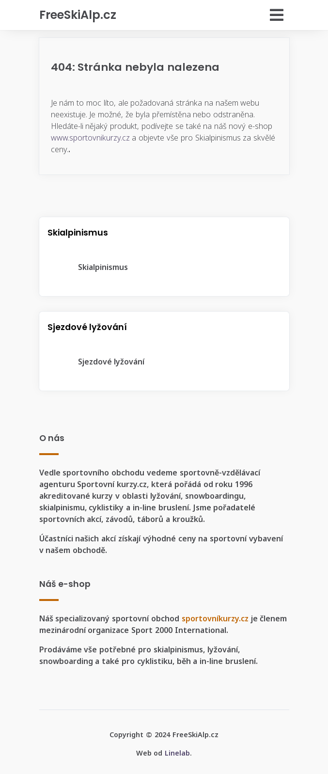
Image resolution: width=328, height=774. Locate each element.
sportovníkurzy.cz (215, 618)
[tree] (164, 267)
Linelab (177, 753)
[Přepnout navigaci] (228, 15)
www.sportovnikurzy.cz (90, 137)
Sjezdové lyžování (103, 361)
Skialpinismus (95, 267)
